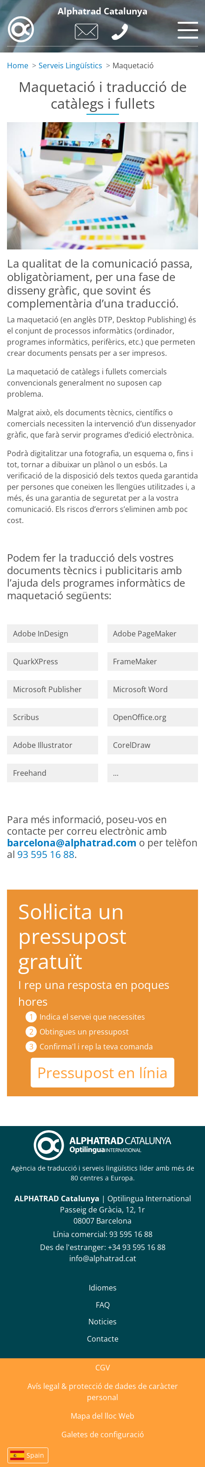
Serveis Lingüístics (70, 65)
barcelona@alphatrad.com (72, 842)
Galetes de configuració (102, 1434)
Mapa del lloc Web (102, 1416)
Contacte (103, 1339)
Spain (35, 1455)
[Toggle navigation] (186, 27)
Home (17, 65)
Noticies (102, 1321)
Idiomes (103, 1288)
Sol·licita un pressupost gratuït (72, 936)
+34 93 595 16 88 (136, 1247)
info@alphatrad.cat (102, 1258)
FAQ (103, 1305)
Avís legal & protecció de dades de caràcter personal (102, 1391)
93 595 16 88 (45, 854)
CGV (102, 1367)
